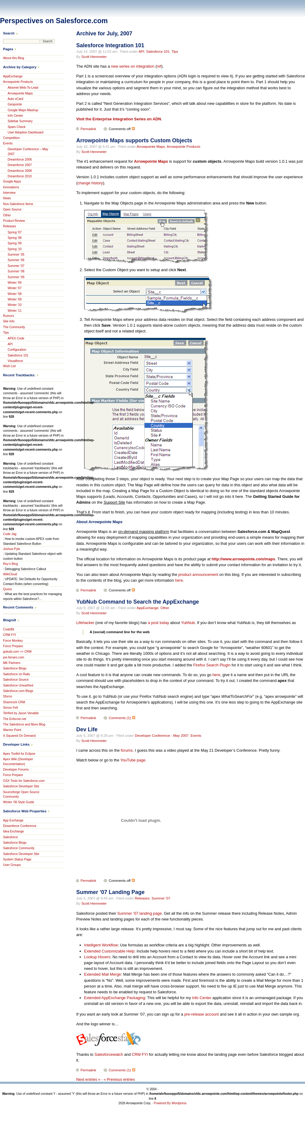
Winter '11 (15, 310)
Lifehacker (85, 622)
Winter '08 (15, 294)
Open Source (12, 209)
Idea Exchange (13, 831)
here (179, 580)
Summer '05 (16, 254)
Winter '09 (15, 299)
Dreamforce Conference (19, 826)
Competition (11, 138)
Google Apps (12, 181)
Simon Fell (10, 707)
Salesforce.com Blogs (18, 691)
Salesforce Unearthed (18, 685)
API (141, 51)
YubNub (188, 622)
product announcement (198, 574)
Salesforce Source (16, 679)
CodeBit (8, 629)
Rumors (8, 315)
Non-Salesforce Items (18, 204)
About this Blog (13, 58)
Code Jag (9, 534)
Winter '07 (15, 288)
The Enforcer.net (14, 719)
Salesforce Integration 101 (110, 45)
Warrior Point (12, 730)
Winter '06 (15, 282)
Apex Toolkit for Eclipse (19, 753)
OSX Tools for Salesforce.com (24, 780)
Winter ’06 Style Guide (18, 802)
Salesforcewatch (109, 1054)
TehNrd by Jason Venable (21, 713)
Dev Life (87, 729)
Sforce (7, 696)
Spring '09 (15, 243)
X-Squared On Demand (19, 735)
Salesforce (10, 837)
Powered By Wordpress (170, 1103)
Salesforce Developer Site (21, 786)
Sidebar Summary (20, 121)
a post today (158, 622)
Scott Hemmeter (94, 57)
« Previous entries (119, 1079)
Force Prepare (13, 646)
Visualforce (15, 361)
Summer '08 (16, 271)
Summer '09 (16, 277)
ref (159, 66)
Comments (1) (120, 718)
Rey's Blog (10, 564)
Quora (7, 589)
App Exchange (13, 820)
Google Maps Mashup (23, 110)
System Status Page (17, 859)
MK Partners (11, 663)
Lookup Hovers (97, 957)
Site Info (9, 321)
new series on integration (132, 66)
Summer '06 (16, 260)
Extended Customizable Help (109, 951)
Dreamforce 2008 (20, 170)
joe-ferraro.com (13, 657)
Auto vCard (15, 99)
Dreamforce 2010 (20, 176)
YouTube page (132, 760)
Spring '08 (15, 237)
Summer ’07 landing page (139, 913)
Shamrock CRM (14, 702)
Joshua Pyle (11, 549)
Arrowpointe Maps (151, 146)
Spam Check (17, 127)
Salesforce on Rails (16, 674)
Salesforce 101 (158, 51)
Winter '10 (15, 305)
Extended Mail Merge (102, 974)
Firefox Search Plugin (211, 665)
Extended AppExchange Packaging (114, 997)
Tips (174, 51)
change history (90, 183)
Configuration (17, 349)
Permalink (88, 129)
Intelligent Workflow (101, 945)
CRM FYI (140, 1054)
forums (127, 750)
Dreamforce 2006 (20, 159)
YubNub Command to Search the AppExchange (137, 602)
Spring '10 (15, 249)
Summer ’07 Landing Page (110, 892)
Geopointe (15, 104)
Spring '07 (15, 232)
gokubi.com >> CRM (17, 651)
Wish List (9, 366)
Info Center (201, 997)
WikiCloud (10, 574)
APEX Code (16, 338)
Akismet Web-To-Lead (23, 87)
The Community (14, 327)
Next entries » (88, 1079)
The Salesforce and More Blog (24, 724)
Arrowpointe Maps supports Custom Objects (134, 140)
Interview (9, 192)
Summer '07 (161, 898)
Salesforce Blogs (15, 668)
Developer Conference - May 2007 (161, 735)
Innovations (11, 187)
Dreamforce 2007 (20, 165)
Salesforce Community (18, 848)
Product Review (14, 220)
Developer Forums (16, 769)
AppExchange (148, 608)
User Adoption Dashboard (25, 132)
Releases (142, 898)
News (7, 198)
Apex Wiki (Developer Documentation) (18, 761)
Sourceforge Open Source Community (21, 794)
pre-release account (201, 1014)
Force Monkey (13, 640)
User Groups (12, 865)
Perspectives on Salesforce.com (54, 21)
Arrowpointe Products (183, 146)
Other (164, 608)
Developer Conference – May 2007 (28, 151)
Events (196, 735)
